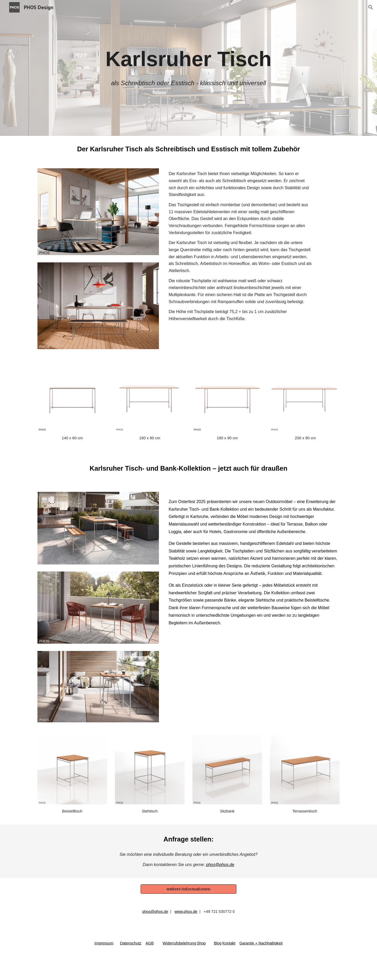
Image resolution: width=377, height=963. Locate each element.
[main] (188, 59)
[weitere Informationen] (188, 889)
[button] (370, 7)
